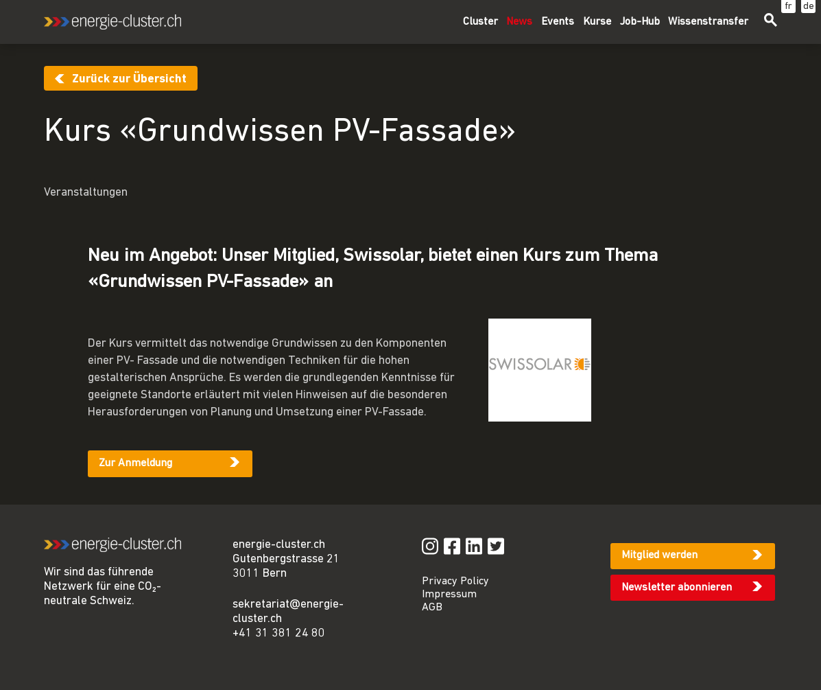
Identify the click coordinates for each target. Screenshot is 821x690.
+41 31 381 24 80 (279, 633)
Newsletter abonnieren (676, 587)
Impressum (449, 594)
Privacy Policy (455, 581)
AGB (432, 607)
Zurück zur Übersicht (129, 79)
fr (788, 6)
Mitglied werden (659, 555)
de (808, 6)
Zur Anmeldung (135, 463)
